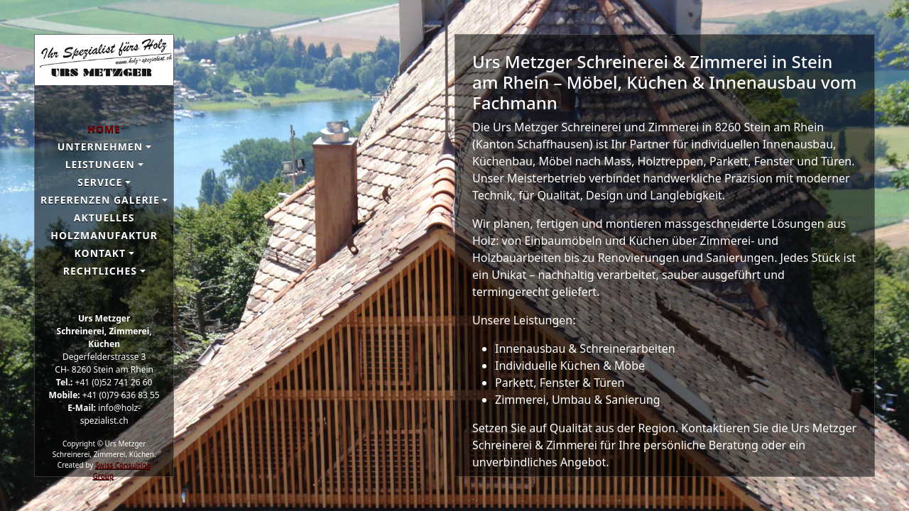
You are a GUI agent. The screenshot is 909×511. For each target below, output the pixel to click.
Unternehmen (100, 146)
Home (104, 129)
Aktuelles (104, 217)
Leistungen (100, 164)
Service (99, 182)
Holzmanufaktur (104, 235)
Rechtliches (100, 271)
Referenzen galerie (100, 200)
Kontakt (100, 253)
